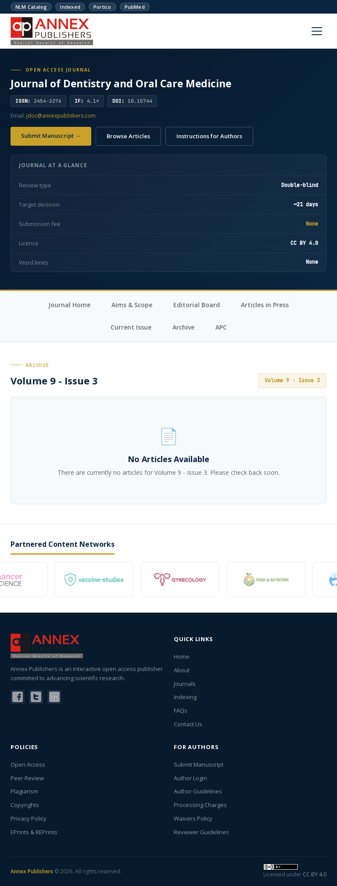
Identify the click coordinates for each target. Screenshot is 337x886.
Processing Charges (200, 805)
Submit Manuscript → (51, 136)
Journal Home (69, 305)
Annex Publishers (32, 871)
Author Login (190, 778)
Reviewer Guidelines (201, 832)
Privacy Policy (29, 818)
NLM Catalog (31, 7)
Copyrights (25, 805)
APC (221, 327)
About (182, 670)
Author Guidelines (198, 791)
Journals (185, 684)
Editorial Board (196, 305)
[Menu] (316, 31)
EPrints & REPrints (34, 832)
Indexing (185, 697)
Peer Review (27, 778)
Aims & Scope (131, 305)
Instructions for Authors (209, 136)
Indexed (70, 7)
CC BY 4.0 (314, 874)
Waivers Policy (193, 818)
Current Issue (131, 327)
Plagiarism (24, 791)
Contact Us (188, 724)
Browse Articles (128, 136)
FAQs (180, 710)
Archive (183, 327)
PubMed (135, 7)
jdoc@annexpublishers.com (61, 115)
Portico (102, 7)
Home (182, 656)
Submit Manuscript (198, 764)
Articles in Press (265, 305)
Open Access (28, 764)
